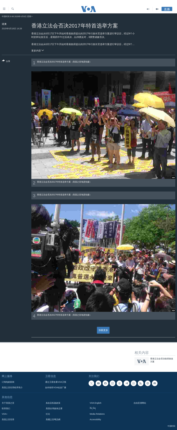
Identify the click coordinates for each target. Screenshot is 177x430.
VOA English (96, 403)
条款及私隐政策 (53, 403)
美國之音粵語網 (53, 419)
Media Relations (97, 414)
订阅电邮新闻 (8, 382)
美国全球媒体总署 (54, 408)
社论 (48, 414)
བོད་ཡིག (93, 408)
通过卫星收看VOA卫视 (55, 382)
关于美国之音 (8, 403)
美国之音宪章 (8, 419)
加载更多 (103, 330)
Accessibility (95, 419)
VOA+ (4, 414)
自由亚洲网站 (140, 403)
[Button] (6, 62)
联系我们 (6, 408)
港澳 (4, 24)
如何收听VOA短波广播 (55, 387)
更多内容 (37, 50)
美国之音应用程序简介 (12, 387)
